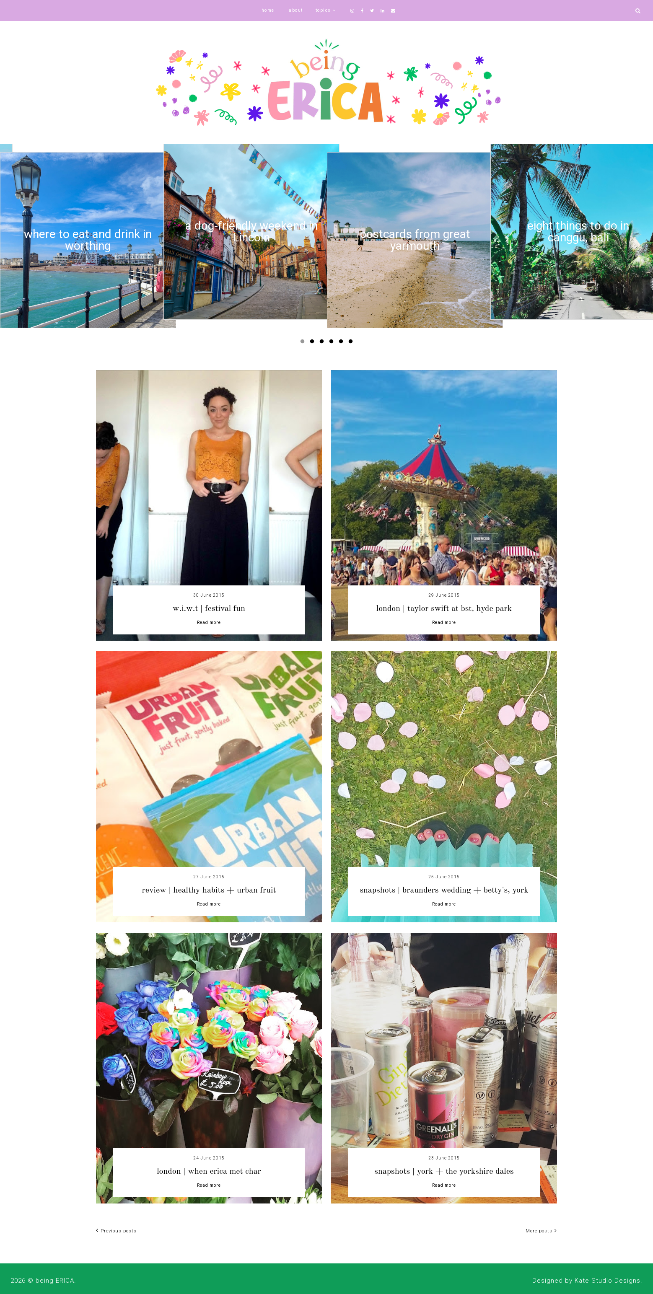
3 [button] (323, 343)
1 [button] (304, 343)
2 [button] (313, 343)
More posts (541, 1231)
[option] (88, 240)
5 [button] (342, 343)
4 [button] (333, 343)
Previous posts (116, 1231)
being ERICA (55, 1280)
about (296, 10)
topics (323, 10)
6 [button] (352, 343)
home (268, 10)
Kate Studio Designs (607, 1280)
